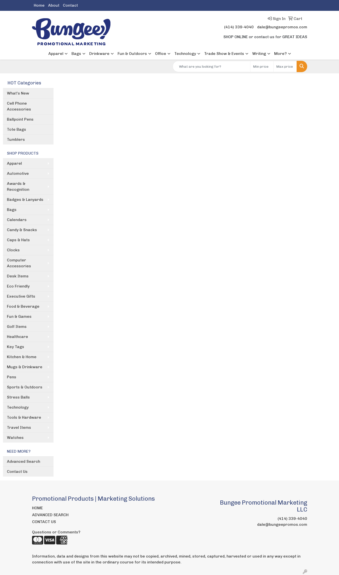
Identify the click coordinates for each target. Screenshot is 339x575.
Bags (76, 53)
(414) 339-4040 (239, 27)
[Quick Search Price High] (285, 66)
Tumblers (16, 139)
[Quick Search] (211, 66)
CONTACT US (44, 521)
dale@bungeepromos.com (282, 27)
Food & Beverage (23, 306)
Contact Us (17, 471)
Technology (185, 53)
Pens (11, 377)
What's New (18, 93)
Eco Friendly (18, 286)
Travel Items (19, 427)
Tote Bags (16, 129)
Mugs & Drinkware (24, 367)
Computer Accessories (19, 263)
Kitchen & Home (21, 356)
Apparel (55, 53)
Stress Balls (18, 397)
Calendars (17, 219)
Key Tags (15, 346)
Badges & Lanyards (25, 199)
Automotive (18, 173)
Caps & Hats (18, 240)
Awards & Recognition (18, 186)
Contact (70, 5)
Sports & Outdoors (24, 387)
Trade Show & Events (224, 53)
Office (160, 53)
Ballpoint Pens (20, 119)
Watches (15, 437)
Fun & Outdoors (132, 53)
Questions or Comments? (56, 532)
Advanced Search (23, 461)
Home (39, 5)
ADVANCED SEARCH (50, 514)
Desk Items (18, 276)
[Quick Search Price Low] (262, 66)
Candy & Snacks (22, 229)
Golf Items (17, 326)
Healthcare (17, 336)
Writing (259, 53)
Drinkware (99, 53)
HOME (37, 508)
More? (280, 53)
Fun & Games (19, 316)
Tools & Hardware (24, 417)
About (53, 5)
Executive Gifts (21, 296)
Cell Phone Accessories (19, 106)
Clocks (13, 250)
